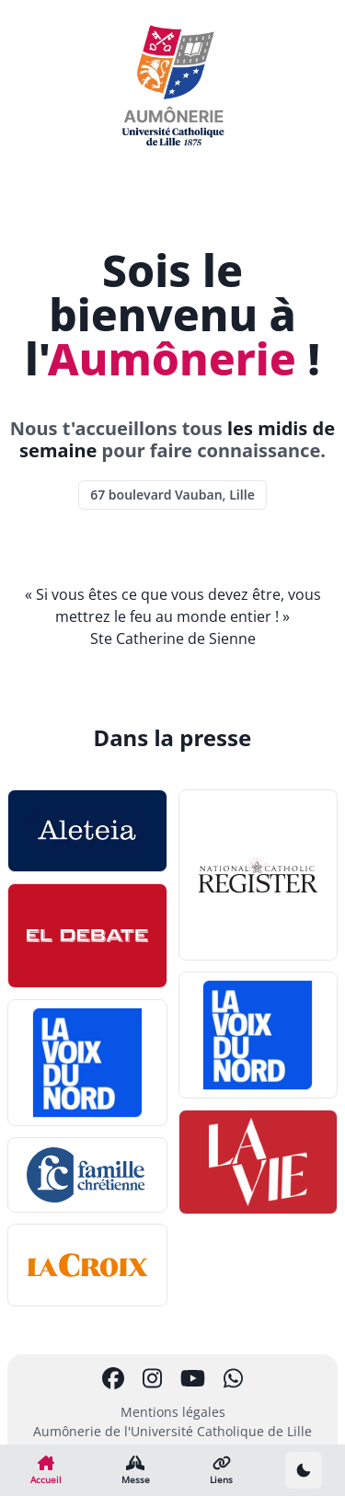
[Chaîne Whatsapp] (233, 1378)
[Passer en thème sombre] (303, 1470)
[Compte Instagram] (152, 1378)
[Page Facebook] (113, 1378)
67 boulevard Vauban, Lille (172, 494)
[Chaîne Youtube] (192, 1378)
